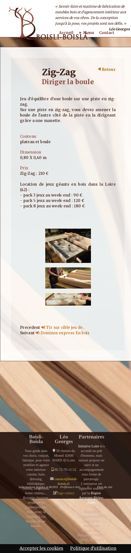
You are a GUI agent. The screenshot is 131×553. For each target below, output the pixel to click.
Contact (106, 32)
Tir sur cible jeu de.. (63, 327)
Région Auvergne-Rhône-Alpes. (91, 497)
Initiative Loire (88, 446)
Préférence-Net (70, 487)
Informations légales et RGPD (38, 487)
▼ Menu (86, 32)
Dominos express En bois (62, 333)
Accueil (66, 32)
